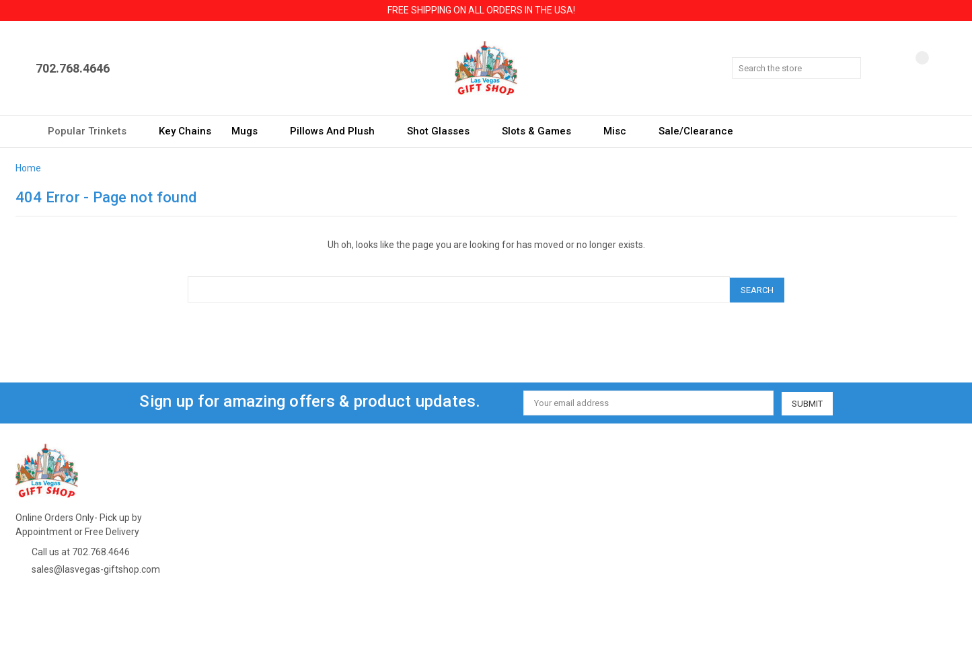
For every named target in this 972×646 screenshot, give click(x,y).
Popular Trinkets (93, 131)
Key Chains (185, 131)
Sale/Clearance (696, 131)
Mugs (250, 131)
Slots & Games (542, 131)
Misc (620, 131)
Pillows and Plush (338, 131)
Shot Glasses (444, 131)
